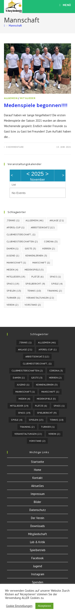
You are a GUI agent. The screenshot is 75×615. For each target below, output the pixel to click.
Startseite (37, 462)
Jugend (37, 566)
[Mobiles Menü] (65, 5)
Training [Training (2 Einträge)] (54, 290)
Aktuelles (37, 486)
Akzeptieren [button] (44, 606)
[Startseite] (4, 25)
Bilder (37, 502)
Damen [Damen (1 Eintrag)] (13, 248)
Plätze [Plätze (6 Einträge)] (37, 276)
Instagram (37, 574)
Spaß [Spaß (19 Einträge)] (13, 283)
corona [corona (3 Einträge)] (51, 241)
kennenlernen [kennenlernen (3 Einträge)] (36, 255)
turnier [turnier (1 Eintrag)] (13, 297)
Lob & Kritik (37, 542)
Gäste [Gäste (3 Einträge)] (30, 248)
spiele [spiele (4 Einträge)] (57, 283)
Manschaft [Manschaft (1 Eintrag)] (41, 262)
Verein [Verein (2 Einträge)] (12, 304)
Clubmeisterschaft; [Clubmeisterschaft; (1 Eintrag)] (21, 234)
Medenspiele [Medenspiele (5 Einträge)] (34, 269)
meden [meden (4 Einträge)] (12, 269)
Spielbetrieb (37, 550)
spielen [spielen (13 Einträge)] (14, 290)
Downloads (37, 526)
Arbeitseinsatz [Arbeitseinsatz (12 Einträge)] (43, 227)
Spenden (37, 582)
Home (37, 470)
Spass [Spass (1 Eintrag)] (55, 276)
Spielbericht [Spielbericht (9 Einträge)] (35, 283)
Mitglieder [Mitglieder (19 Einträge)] (16, 276)
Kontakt (37, 478)
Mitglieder (27, 98)
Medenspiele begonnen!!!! (35, 105)
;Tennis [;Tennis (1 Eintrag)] (13, 220)
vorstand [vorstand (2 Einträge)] (33, 304)
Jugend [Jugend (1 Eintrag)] (13, 255)
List (14, 184)
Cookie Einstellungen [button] (19, 606)
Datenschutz (37, 510)
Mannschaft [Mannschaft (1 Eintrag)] (16, 262)
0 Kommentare (15, 147)
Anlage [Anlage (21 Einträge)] (57, 220)
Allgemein (10, 98)
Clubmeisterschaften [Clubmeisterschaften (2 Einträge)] (22, 241)
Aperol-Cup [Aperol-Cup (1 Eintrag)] (16, 227)
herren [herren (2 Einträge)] (48, 248)
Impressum (38, 494)
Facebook (37, 558)
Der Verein (37, 518)
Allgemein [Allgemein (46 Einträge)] (34, 220)
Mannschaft (15, 25)
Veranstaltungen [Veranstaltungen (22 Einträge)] (40, 297)
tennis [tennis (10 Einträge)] (34, 290)
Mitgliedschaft (37, 534)
